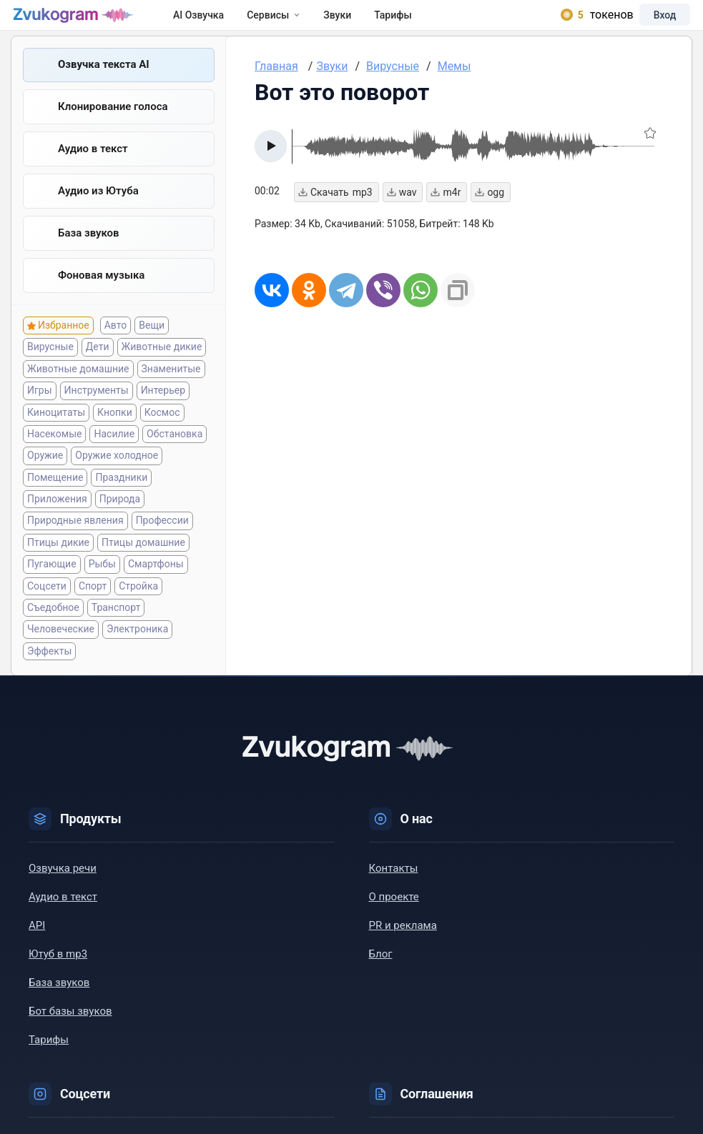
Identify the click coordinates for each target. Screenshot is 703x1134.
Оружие (45, 476)
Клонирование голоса (113, 123)
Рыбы (102, 584)
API (37, 946)
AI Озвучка (219, 23)
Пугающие (52, 584)
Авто (115, 346)
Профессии (162, 541)
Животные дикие (162, 367)
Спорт (93, 606)
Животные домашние (78, 389)
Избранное (63, 346)
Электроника (137, 649)
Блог (381, 974)
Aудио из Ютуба (98, 209)
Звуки (358, 23)
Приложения (57, 519)
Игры (39, 411)
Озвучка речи (63, 888)
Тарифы (414, 23)
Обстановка (174, 454)
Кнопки (114, 433)
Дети (97, 367)
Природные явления (75, 541)
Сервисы (294, 23)
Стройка (138, 606)
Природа (119, 519)
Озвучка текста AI (103, 80)
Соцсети (47, 606)
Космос (162, 433)
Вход (648, 23)
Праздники (121, 498)
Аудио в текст (93, 166)
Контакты (393, 888)
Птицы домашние (143, 563)
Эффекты (49, 671)
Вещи (151, 346)
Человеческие (60, 649)
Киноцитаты (56, 433)
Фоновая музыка (101, 295)
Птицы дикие (58, 563)
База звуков (88, 252)
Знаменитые (171, 389)
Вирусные (50, 367)
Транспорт (116, 628)
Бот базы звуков (70, 1031)
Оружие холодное (116, 476)
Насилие (114, 454)
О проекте (394, 917)
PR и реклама (403, 946)
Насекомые (54, 454)
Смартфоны (156, 584)
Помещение (55, 498)
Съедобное (53, 628)
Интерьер (163, 411)
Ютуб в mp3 (58, 974)
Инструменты (96, 411)
